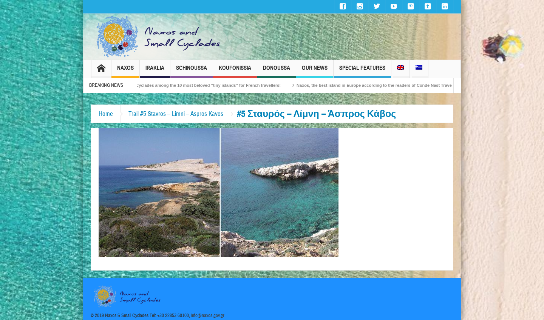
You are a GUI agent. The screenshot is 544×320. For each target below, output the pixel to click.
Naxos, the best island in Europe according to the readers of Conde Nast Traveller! (384, 85)
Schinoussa (191, 71)
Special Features (362, 71)
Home (106, 114)
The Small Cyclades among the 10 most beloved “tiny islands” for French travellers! (204, 85)
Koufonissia (235, 71)
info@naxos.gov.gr (207, 315)
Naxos (125, 71)
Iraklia (155, 71)
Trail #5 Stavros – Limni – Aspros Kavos (175, 114)
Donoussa (276, 71)
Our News (314, 71)
